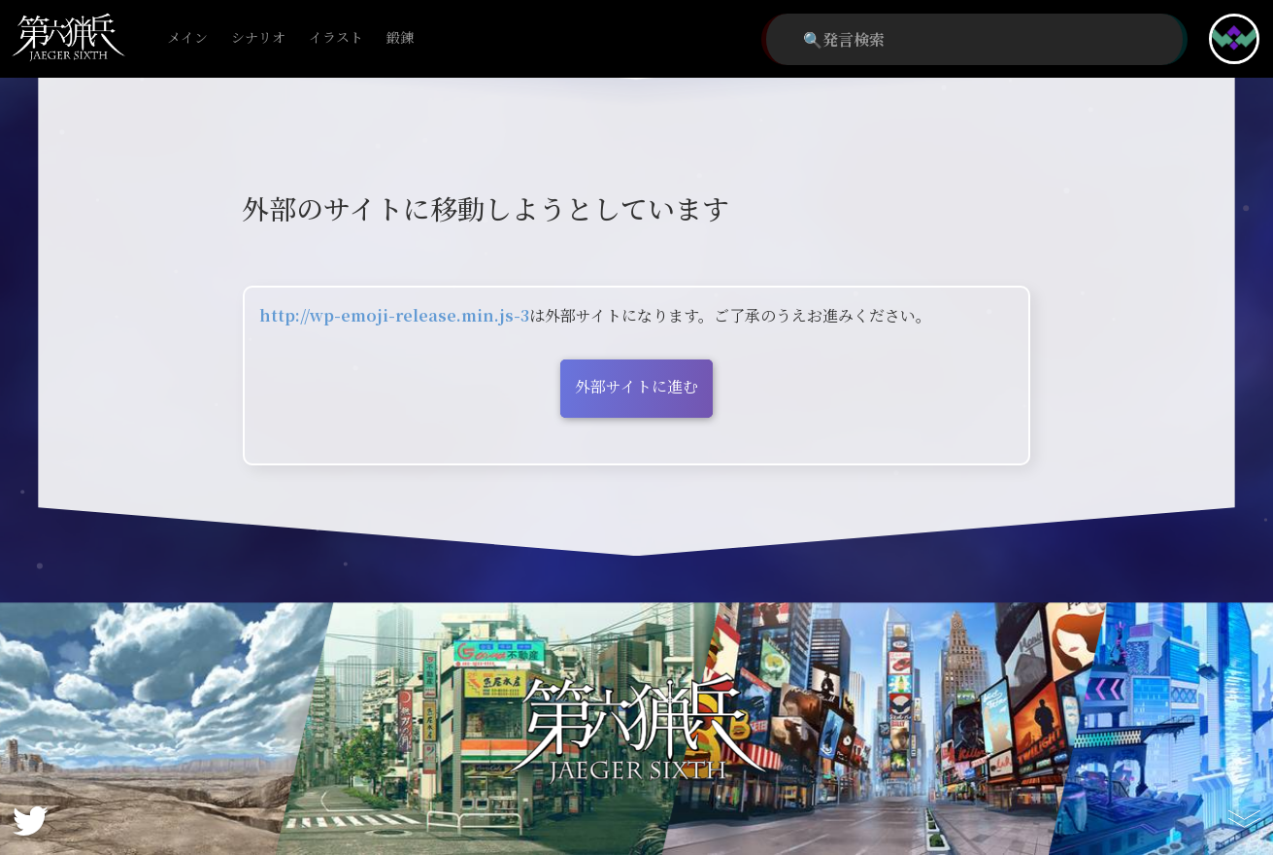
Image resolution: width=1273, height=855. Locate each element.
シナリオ (258, 38)
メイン (187, 38)
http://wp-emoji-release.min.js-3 (394, 315)
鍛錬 (400, 38)
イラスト (336, 38)
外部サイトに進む (636, 386)
